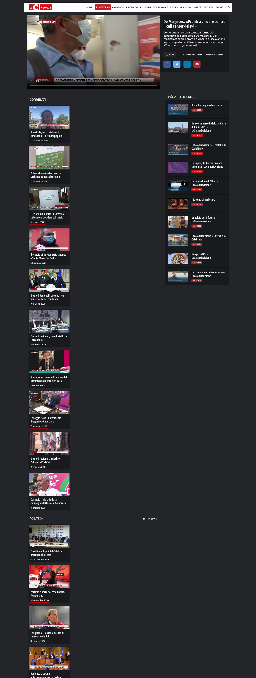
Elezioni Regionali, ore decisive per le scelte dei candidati (47, 297)
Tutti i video (150, 518)
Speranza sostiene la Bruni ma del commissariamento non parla (48, 379)
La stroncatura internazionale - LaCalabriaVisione (208, 274)
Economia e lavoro (165, 7)
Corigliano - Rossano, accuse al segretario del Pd (47, 634)
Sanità (197, 7)
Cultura (145, 7)
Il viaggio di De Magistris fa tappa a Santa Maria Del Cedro (48, 256)
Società (208, 7)
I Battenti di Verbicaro (203, 200)
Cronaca (132, 7)
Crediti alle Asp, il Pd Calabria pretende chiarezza (46, 553)
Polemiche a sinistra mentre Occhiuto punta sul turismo (45, 175)
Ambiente (118, 7)
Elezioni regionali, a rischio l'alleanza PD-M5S (45, 460)
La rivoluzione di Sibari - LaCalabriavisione (204, 183)
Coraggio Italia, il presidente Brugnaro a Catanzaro (45, 419)
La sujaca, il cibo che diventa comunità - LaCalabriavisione (207, 165)
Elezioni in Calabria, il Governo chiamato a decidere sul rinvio (47, 215)
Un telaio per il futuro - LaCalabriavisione (203, 219)
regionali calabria (192, 54)
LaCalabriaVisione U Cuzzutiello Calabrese (208, 237)
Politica (185, 7)
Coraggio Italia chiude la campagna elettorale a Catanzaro (48, 501)
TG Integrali (103, 7)
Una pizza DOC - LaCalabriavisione (201, 256)
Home (89, 7)
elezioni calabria (214, 54)
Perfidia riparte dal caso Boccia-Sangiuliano (47, 593)
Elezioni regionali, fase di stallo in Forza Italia (48, 338)
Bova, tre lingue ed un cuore (206, 105)
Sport (219, 7)
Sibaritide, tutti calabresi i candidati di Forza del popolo (46, 134)
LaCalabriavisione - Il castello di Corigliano (208, 147)
